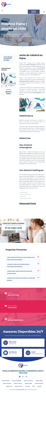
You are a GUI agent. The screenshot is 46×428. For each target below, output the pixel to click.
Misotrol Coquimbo (6, 383)
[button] (2, 11)
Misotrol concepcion (28, 380)
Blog (34, 386)
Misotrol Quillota (28, 383)
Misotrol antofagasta (16, 380)
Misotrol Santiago (5, 380)
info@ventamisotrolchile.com (15, 320)
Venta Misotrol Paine (13, 295)
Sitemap (40, 386)
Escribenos (13, 352)
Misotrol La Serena (18, 383)
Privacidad (27, 386)
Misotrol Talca (9, 386)
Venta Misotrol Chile (20, 389)
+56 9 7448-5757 (12, 307)
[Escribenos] (5, 352)
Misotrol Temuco (18, 386)
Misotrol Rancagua (39, 383)
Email (33, 352)
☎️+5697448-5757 (25, 36)
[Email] (28, 352)
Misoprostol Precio (27, 203)
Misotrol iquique (39, 380)
